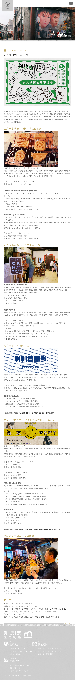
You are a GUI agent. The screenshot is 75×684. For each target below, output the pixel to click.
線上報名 (7, 326)
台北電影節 (16, 609)
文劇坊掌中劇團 (43, 609)
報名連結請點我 (11, 238)
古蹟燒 (32, 609)
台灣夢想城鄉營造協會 (58, 609)
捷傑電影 (25, 609)
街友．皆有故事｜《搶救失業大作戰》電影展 (37, 529)
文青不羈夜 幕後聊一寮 (38, 617)
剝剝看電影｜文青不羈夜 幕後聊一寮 (33, 413)
